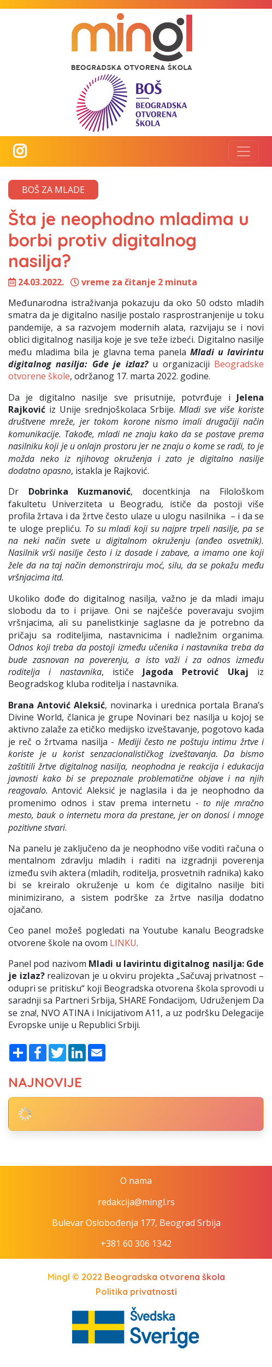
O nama (136, 1181)
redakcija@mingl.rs (136, 1202)
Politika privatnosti (136, 1291)
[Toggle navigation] (243, 151)
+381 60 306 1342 (136, 1243)
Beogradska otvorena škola (164, 1276)
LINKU (123, 943)
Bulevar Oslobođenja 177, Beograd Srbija (136, 1223)
